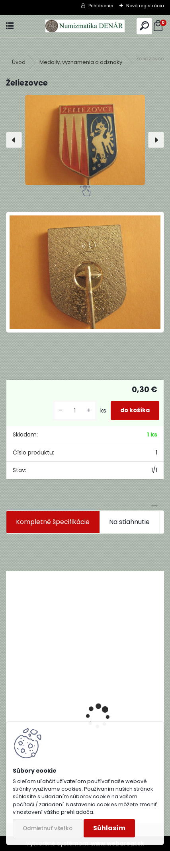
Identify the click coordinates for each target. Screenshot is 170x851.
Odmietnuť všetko (47, 828)
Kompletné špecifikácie (53, 521)
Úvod (18, 62)
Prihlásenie (100, 5)
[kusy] (75, 411)
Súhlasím (109, 828)
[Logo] (84, 26)
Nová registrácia (145, 5)
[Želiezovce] (85, 140)
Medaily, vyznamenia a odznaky (80, 62)
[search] (144, 26)
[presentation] (14, 140)
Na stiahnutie (129, 521)
